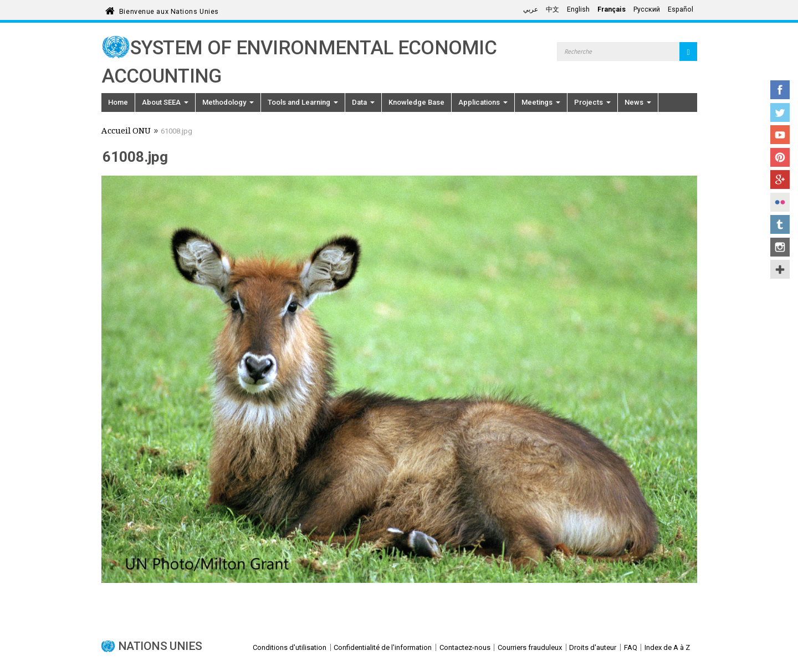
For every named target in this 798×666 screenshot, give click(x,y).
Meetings (540, 102)
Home (118, 102)
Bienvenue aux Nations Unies (169, 10)
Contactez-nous (464, 647)
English (578, 9)
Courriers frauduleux (530, 647)
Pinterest (780, 157)
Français (611, 9)
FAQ (630, 647)
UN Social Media (780, 269)
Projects (592, 102)
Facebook (780, 89)
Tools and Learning (303, 102)
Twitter (780, 112)
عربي (530, 9)
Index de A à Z (667, 647)
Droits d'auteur (592, 647)
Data (363, 102)
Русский (646, 9)
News (638, 102)
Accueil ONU (126, 132)
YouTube (780, 134)
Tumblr (780, 224)
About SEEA (165, 102)
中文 (552, 9)
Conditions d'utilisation (289, 647)
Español (680, 9)
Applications (483, 102)
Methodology (228, 102)
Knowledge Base (416, 102)
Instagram (780, 247)
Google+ (780, 179)
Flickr (780, 202)
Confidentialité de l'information (383, 647)
